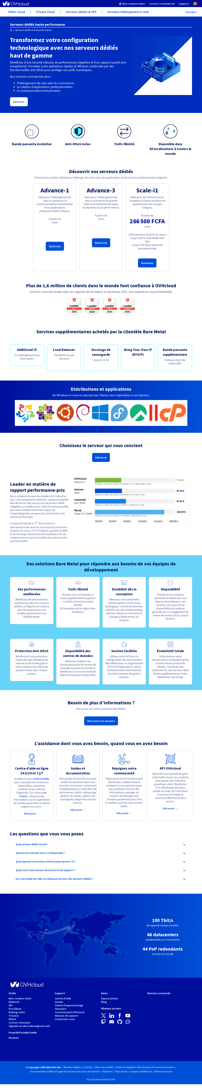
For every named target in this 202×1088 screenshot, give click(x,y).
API (10, 1005)
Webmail (14, 1002)
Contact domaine (19, 1022)
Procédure (15, 1008)
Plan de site (121, 1071)
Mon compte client (20, 998)
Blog (104, 1002)
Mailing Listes (17, 1012)
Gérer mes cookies (104, 1067)
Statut (23, 796)
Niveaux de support (66, 1015)
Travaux (14, 1015)
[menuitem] (132, 3)
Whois (12, 1019)
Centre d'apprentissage (69, 1005)
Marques (14, 1037)
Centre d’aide (41, 778)
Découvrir (31, 813)
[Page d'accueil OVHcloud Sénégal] (11, 30)
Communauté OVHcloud (69, 1012)
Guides (59, 1002)
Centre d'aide (63, 998)
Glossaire (60, 1008)
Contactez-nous (65, 1019)
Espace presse (109, 998)
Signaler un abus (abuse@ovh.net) (29, 1026)
